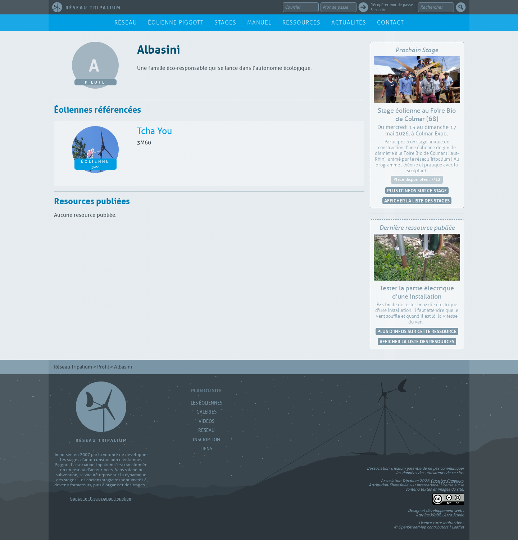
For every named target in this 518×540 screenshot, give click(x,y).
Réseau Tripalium (73, 367)
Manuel (259, 22)
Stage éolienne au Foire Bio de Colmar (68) (417, 115)
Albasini (158, 48)
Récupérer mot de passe (392, 4)
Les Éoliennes (206, 403)
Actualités (348, 22)
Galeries (206, 412)
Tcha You (154, 131)
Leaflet (458, 527)
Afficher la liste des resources (417, 341)
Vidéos (206, 421)
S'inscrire (378, 9)
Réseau (125, 22)
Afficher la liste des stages (417, 200)
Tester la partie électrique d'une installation (417, 292)
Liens (206, 449)
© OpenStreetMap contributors (421, 527)
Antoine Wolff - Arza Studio (440, 514)
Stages (225, 22)
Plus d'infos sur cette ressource (416, 331)
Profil (103, 367)
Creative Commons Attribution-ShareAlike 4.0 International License (416, 482)
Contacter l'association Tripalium (101, 498)
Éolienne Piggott (176, 22)
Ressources (301, 22)
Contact (390, 22)
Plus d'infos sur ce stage (417, 190)
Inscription (206, 440)
